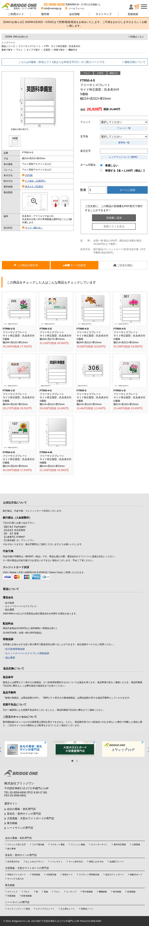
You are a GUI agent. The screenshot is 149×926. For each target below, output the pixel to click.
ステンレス (12, 891)
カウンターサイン (99, 844)
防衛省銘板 (27, 896)
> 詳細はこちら (136, 36)
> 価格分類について (133, 61)
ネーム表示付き (76, 861)
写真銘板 (11, 896)
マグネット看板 (57, 844)
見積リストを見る (113, 226)
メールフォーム (75, 8)
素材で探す (7, 49)
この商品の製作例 (26, 265)
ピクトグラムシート (45, 909)
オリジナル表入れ (15, 879)
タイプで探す (33, 49)
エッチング (71, 891)
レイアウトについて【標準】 (124, 157)
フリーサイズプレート (29, 46)
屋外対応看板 (120, 844)
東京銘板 (12, 823)
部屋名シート (87, 909)
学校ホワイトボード (16, 874)
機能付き (72, 49)
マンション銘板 (78, 844)
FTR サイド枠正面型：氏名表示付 (62, 46)
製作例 (45, 14)
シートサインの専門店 (20, 827)
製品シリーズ (8, 46)
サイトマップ (104, 14)
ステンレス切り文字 (16, 844)
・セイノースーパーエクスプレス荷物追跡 (26, 653)
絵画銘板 (131, 891)
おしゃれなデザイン (35, 861)
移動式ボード (136, 874)
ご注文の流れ (123, 265)
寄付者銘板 (87, 891)
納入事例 (11, 848)
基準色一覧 (124, 142)
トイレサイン (56, 861)
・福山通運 (9, 657)
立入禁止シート (68, 909)
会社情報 (74, 14)
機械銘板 (103, 891)
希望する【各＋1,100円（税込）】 (123, 170)
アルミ (19, 49)
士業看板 (136, 844)
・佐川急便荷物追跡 (14, 649)
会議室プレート (116, 861)
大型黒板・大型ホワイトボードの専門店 (30, 818)
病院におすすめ (96, 861)
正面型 (46, 49)
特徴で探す (59, 49)
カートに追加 (127, 189)
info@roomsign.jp (51, 8)
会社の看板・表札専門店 (21, 808)
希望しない (109, 165)
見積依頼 (133, 14)
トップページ (8, 42)
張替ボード (67, 874)
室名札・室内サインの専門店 (24, 813)
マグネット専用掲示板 (89, 874)
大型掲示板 (51, 874)
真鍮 (46, 891)
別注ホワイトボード (114, 874)
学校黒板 (36, 874)
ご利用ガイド (16, 14)
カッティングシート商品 (18, 909)
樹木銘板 (117, 891)
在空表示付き (13, 861)
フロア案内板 (38, 844)
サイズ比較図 (74, 265)
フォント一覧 (124, 128)
